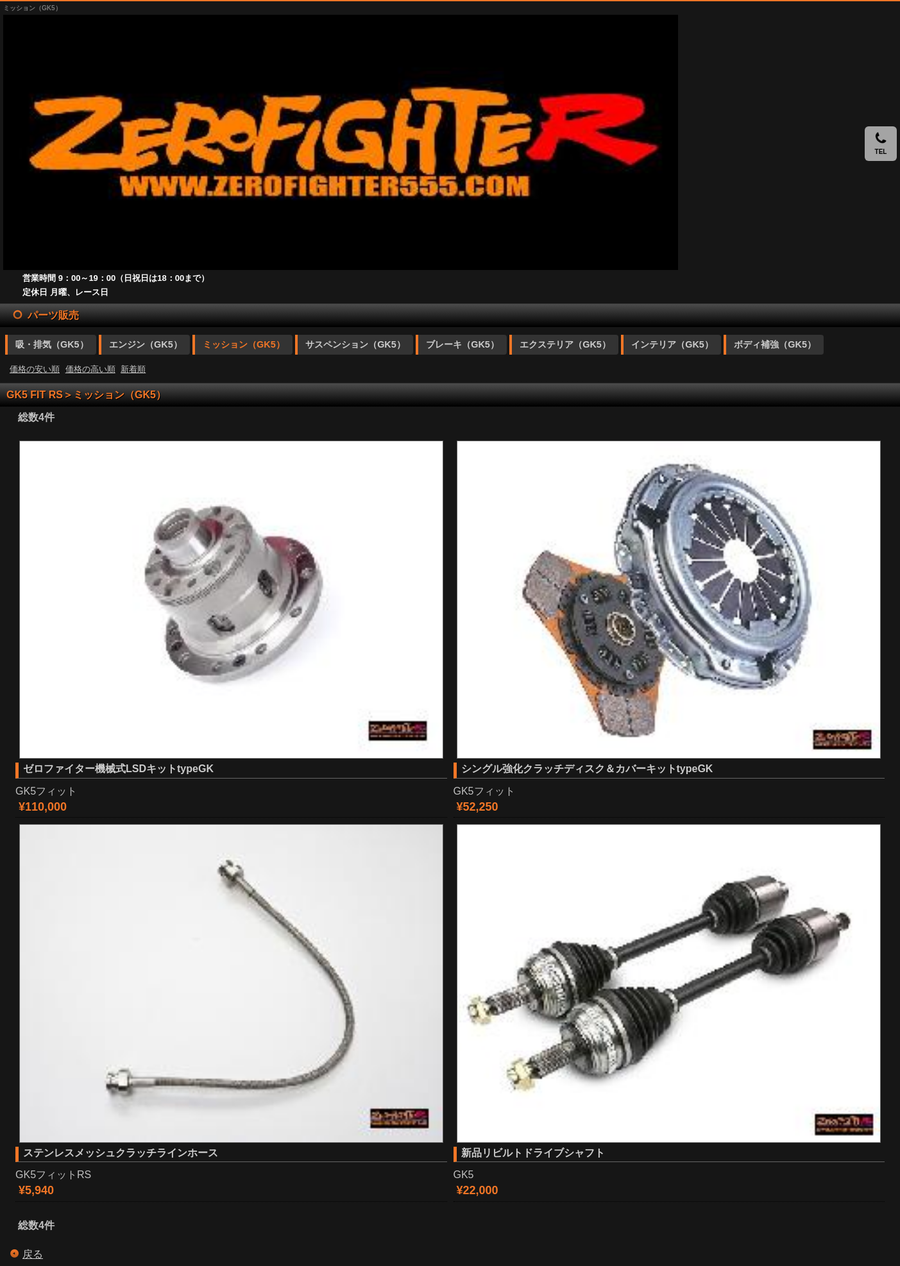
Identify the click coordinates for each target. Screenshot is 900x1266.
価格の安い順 (35, 369)
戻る (32, 1254)
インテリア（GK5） (672, 344)
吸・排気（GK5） (52, 344)
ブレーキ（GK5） (462, 344)
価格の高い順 (90, 369)
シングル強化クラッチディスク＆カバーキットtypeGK (587, 768)
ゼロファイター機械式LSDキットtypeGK (118, 768)
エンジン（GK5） (145, 344)
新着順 (133, 369)
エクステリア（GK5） (565, 344)
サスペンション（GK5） (355, 344)
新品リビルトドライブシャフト (533, 1152)
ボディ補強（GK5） (775, 344)
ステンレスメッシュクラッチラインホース (120, 1152)
